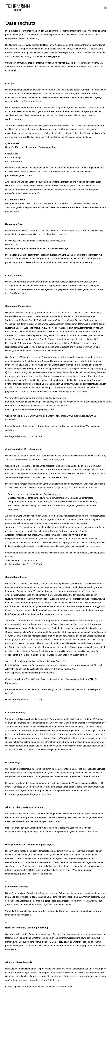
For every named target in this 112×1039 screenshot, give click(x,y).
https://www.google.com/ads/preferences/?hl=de (55, 535)
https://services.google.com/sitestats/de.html (80, 665)
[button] (105, 7)
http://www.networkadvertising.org (27, 409)
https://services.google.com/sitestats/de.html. (80, 401)
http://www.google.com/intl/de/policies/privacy (32, 401)
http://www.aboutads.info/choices (63, 376)
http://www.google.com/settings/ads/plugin (85, 384)
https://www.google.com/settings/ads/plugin (84, 368)
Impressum (49, 1021)
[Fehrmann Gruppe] (17, 7)
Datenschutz (61, 1021)
